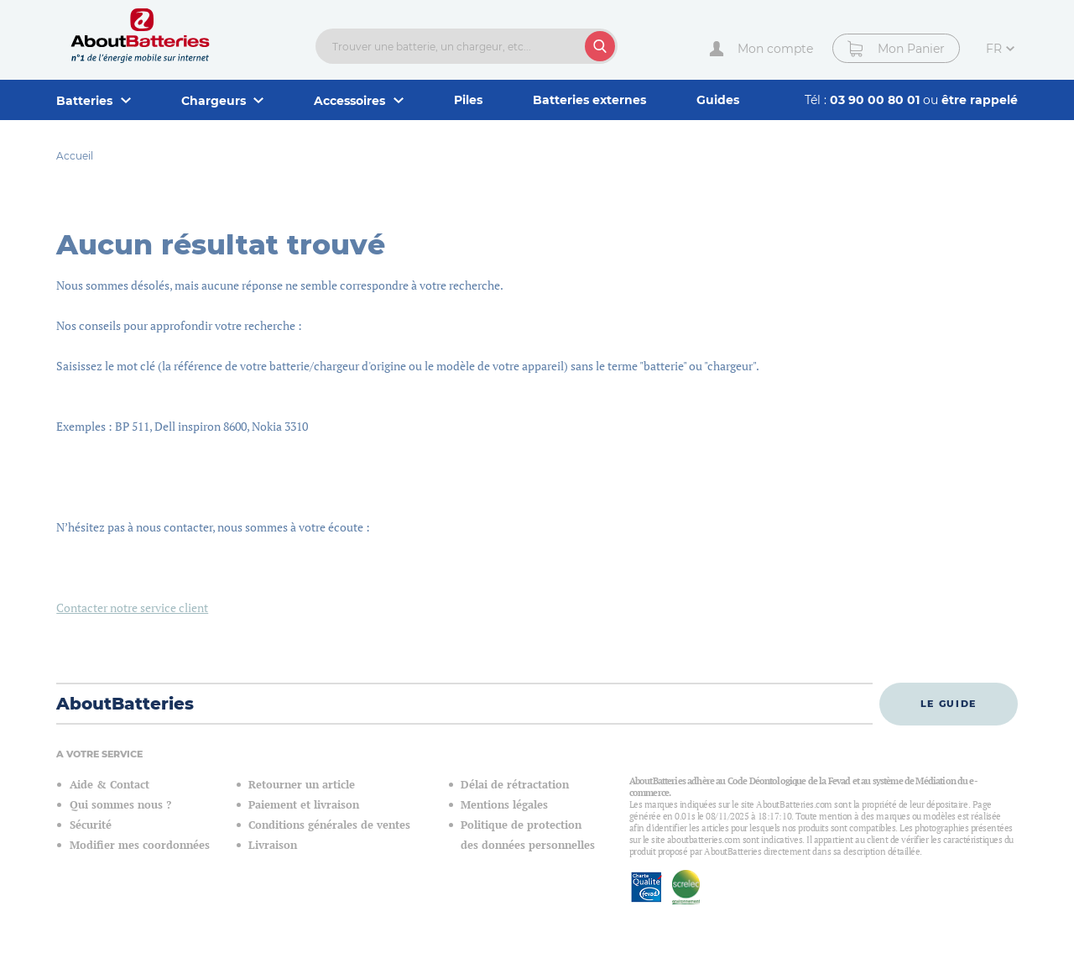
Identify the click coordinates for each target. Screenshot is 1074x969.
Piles (468, 99)
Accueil (74, 155)
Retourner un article (301, 785)
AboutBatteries (125, 704)
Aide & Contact (109, 785)
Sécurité (91, 825)
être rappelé (979, 99)
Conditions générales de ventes (329, 825)
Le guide (948, 704)
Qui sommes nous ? (120, 805)
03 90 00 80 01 (876, 99)
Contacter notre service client (132, 607)
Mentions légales (504, 805)
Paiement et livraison (303, 805)
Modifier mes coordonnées (140, 845)
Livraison (272, 845)
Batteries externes (589, 99)
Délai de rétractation (515, 785)
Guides (717, 99)
